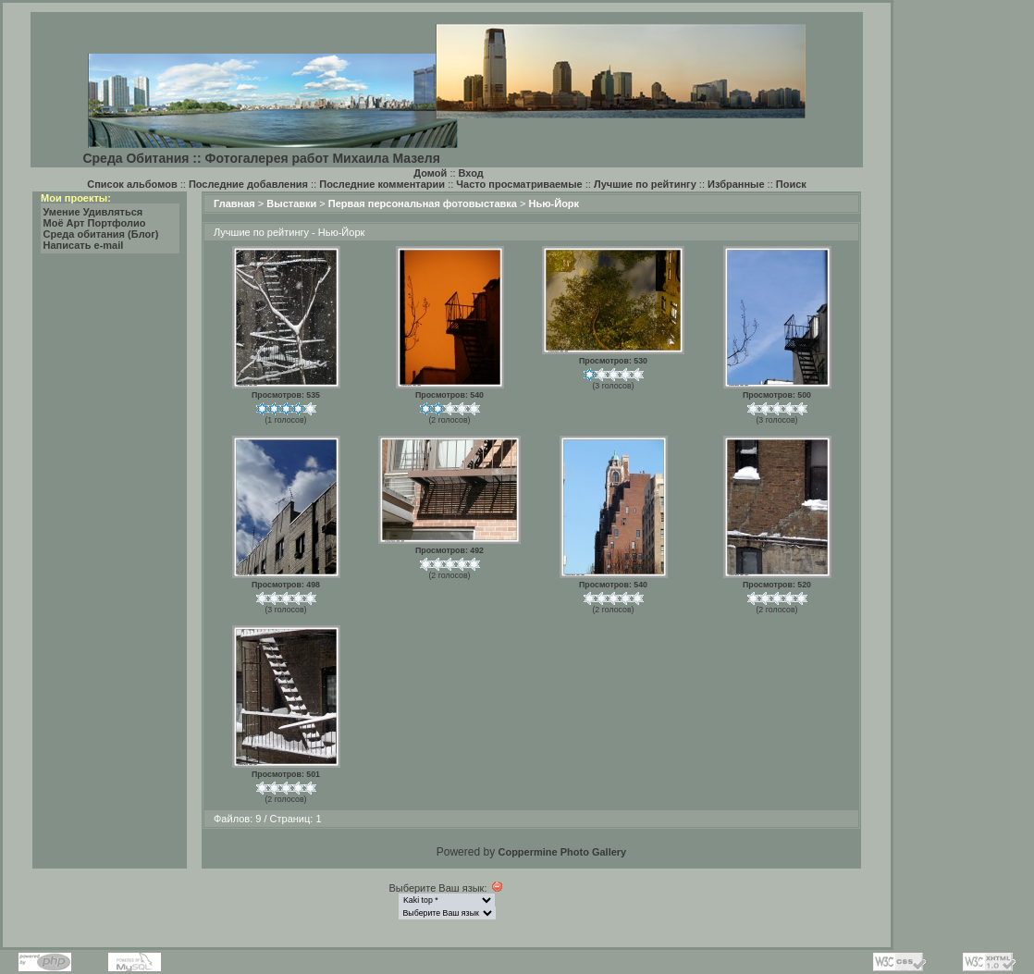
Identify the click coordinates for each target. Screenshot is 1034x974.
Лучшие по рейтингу (645, 184)
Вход (471, 173)
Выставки (291, 203)
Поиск (791, 184)
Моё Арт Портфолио (94, 222)
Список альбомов (132, 184)
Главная (234, 203)
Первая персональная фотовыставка (422, 203)
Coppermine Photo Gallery (562, 851)
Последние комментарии (382, 184)
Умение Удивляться (93, 211)
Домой (430, 173)
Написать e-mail (83, 245)
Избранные (736, 184)
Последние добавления (248, 184)
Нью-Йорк (553, 203)
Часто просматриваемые (519, 184)
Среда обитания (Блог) (101, 234)
